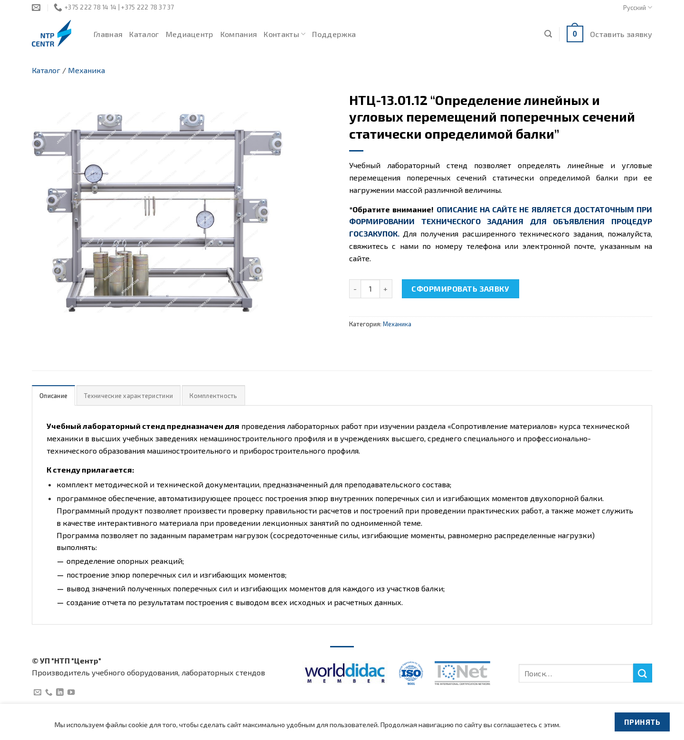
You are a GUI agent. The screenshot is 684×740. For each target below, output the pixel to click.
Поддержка (334, 33)
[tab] (53, 395)
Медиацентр (190, 33)
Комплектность (213, 395)
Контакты (284, 34)
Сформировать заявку (460, 288)
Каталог (144, 33)
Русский (637, 7)
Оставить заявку (621, 33)
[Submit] (642, 673)
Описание (53, 395)
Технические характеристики (128, 395)
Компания (238, 33)
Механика (86, 70)
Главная (108, 33)
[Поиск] (548, 34)
